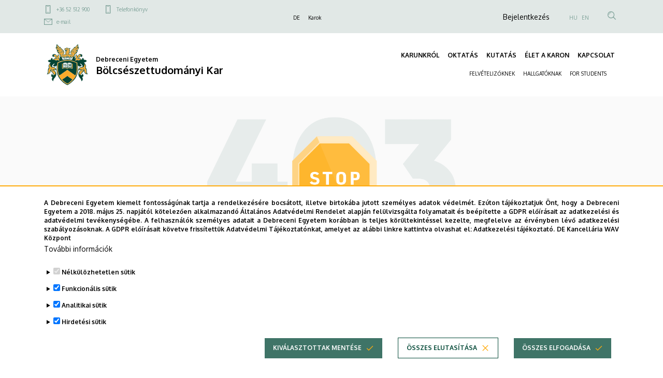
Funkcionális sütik (89, 303)
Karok (314, 17)
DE (296, 17)
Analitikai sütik (84, 320)
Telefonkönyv (132, 9)
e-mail (63, 22)
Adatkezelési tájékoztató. (514, 244)
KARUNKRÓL (420, 55)
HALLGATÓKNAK (542, 73)
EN (585, 17)
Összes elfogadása (556, 362)
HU (573, 17)
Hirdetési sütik (84, 336)
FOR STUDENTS (588, 73)
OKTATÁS (463, 55)
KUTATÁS (501, 55)
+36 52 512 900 (73, 9)
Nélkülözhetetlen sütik (98, 286)
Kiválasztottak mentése (317, 362)
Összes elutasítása (442, 362)
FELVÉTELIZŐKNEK (492, 73)
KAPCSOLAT (596, 55)
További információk (78, 263)
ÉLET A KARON (547, 55)
